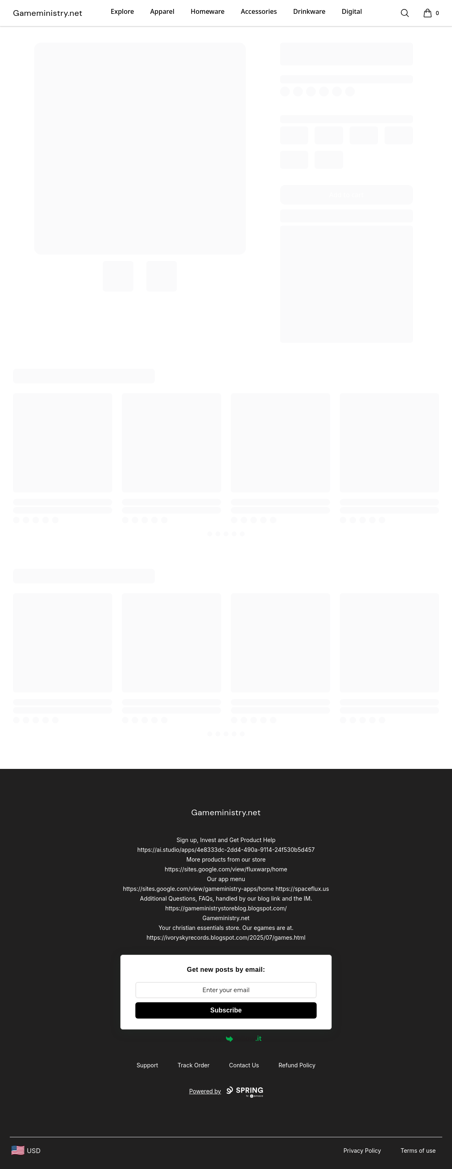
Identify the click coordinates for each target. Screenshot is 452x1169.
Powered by (226, 1038)
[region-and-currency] (26, 1150)
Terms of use (418, 1150)
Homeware (207, 11)
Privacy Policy (362, 1150)
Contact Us (244, 1065)
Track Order (194, 1065)
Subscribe (225, 1010)
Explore (122, 11)
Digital (352, 11)
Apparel (162, 11)
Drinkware (309, 11)
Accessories (259, 11)
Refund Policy (296, 1065)
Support (147, 1065)
